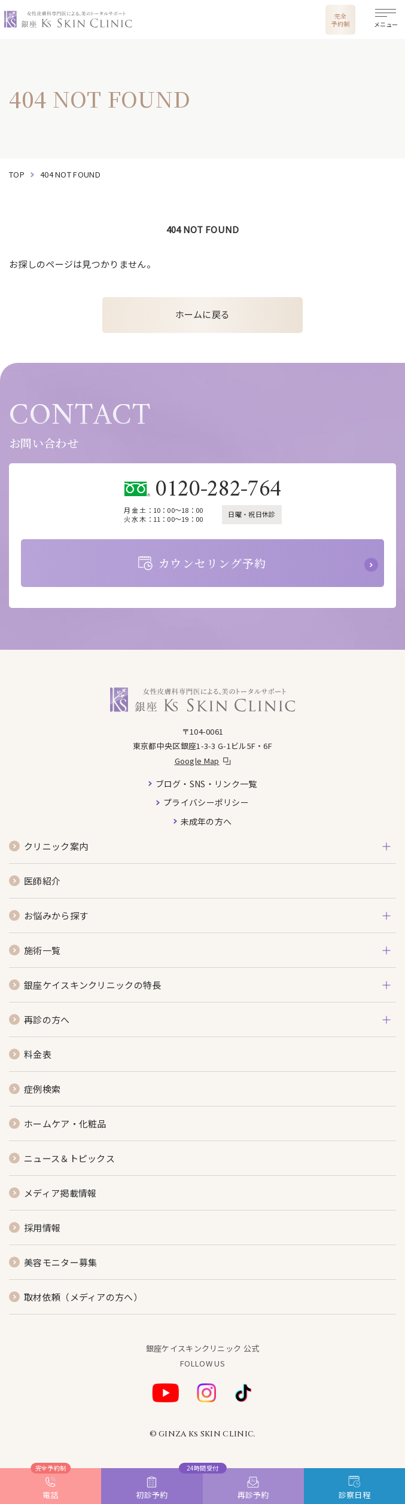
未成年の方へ (206, 821)
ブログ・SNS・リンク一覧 (206, 784)
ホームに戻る (202, 314)
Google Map (197, 760)
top (17, 174)
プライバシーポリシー (206, 802)
